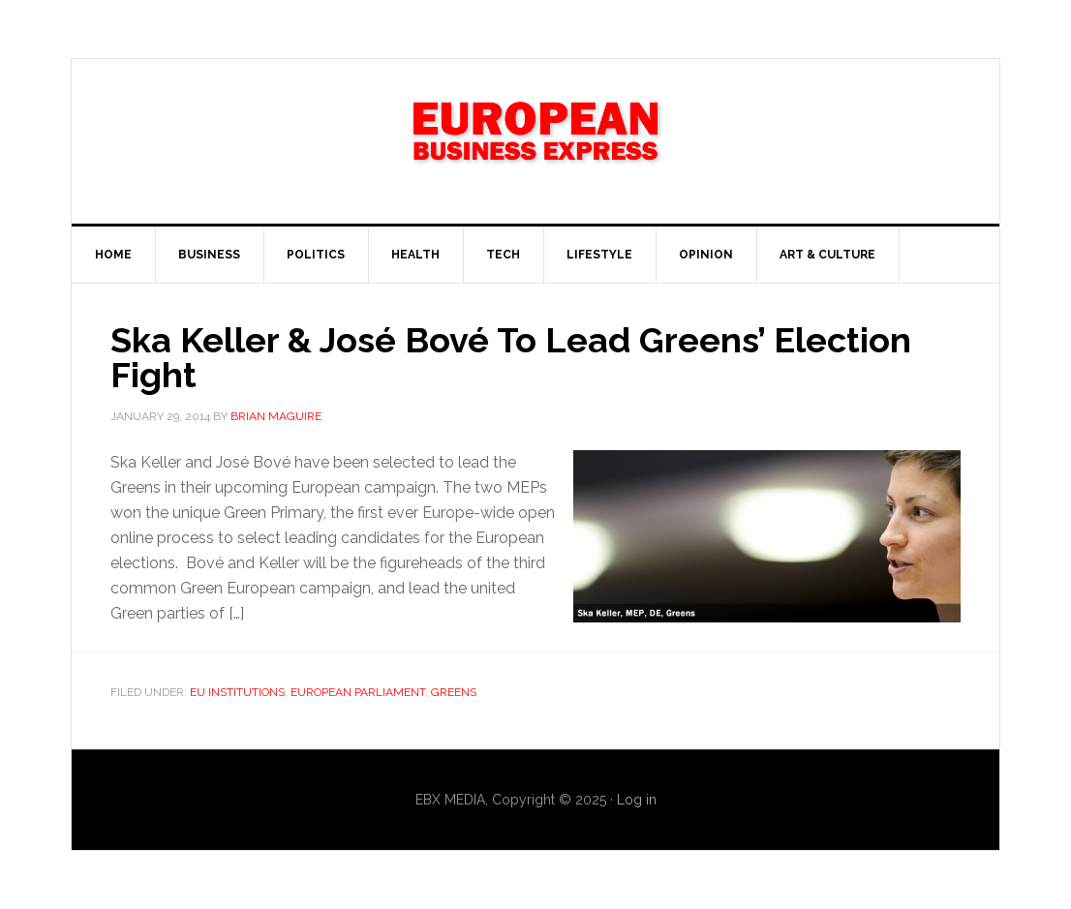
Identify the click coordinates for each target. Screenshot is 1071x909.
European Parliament (358, 692)
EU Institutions (237, 692)
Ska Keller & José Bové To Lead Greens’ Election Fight (510, 357)
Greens (453, 692)
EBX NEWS (535, 141)
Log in (637, 799)
